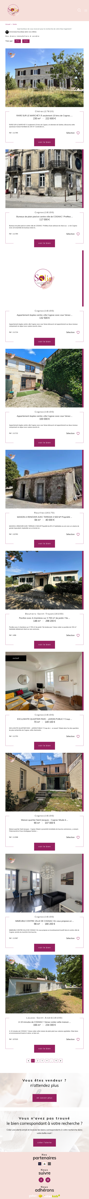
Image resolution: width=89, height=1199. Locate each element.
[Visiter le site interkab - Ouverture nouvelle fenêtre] (52, 1196)
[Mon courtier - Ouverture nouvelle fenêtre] (49, 1163)
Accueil (7, 24)
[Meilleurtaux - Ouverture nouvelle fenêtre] (44, 1163)
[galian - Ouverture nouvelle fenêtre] (33, 1195)
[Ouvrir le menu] (86, 10)
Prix (17, 41)
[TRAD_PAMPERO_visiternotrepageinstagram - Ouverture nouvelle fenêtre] (47, 1179)
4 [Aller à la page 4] (46, 1061)
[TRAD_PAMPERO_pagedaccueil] (14, 16)
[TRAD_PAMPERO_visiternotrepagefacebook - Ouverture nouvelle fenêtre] (41, 1179)
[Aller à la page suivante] (61, 1061)
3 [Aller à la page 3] (42, 1061)
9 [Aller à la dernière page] (56, 1061)
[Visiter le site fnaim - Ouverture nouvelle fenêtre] (40, 1195)
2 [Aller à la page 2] (37, 1061)
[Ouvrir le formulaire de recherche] (79, 10)
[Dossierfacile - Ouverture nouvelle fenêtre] (39, 1163)
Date (26, 41)
